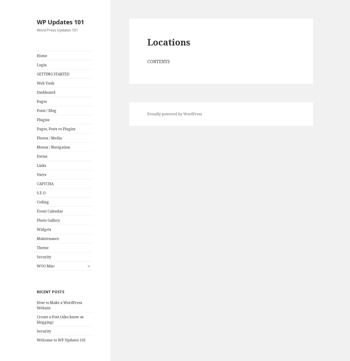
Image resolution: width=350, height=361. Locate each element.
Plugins (43, 119)
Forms (42, 156)
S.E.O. (41, 192)
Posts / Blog (46, 110)
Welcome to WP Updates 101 (61, 340)
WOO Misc (46, 266)
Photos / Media (49, 138)
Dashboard (46, 92)
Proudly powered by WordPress (174, 113)
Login (42, 64)
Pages (42, 101)
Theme (43, 247)
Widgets (44, 229)
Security (44, 256)
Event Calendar (50, 211)
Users (41, 174)
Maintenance (48, 238)
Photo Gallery (48, 220)
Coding (43, 202)
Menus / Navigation (53, 147)
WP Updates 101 (60, 22)
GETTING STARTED (53, 74)
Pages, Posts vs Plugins (56, 128)
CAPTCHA (45, 183)
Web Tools (45, 83)
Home (42, 55)
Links (41, 165)
